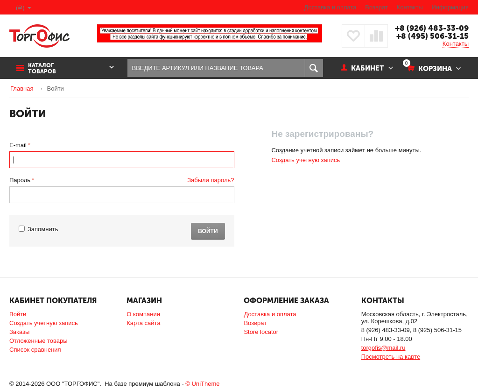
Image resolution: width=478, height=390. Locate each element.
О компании (143, 314)
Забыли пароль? (210, 180)
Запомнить (38, 229)
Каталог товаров (42, 69)
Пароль (19, 180)
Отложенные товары (38, 340)
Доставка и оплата (330, 7)
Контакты (410, 7)
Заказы (19, 331)
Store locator (261, 331)
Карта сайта (143, 322)
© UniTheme (202, 383)
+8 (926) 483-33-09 (432, 28)
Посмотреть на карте (390, 356)
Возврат (376, 7)
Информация (450, 7)
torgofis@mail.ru (383, 347)
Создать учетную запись (305, 159)
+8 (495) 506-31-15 (432, 36)
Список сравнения (35, 349)
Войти (208, 231)
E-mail (18, 145)
